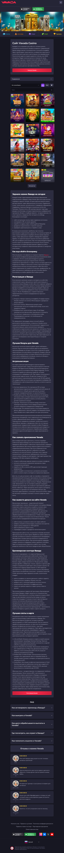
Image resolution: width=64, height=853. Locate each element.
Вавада (46, 255)
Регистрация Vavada (32, 693)
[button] (2, 21)
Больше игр (32, 186)
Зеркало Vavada (32, 70)
